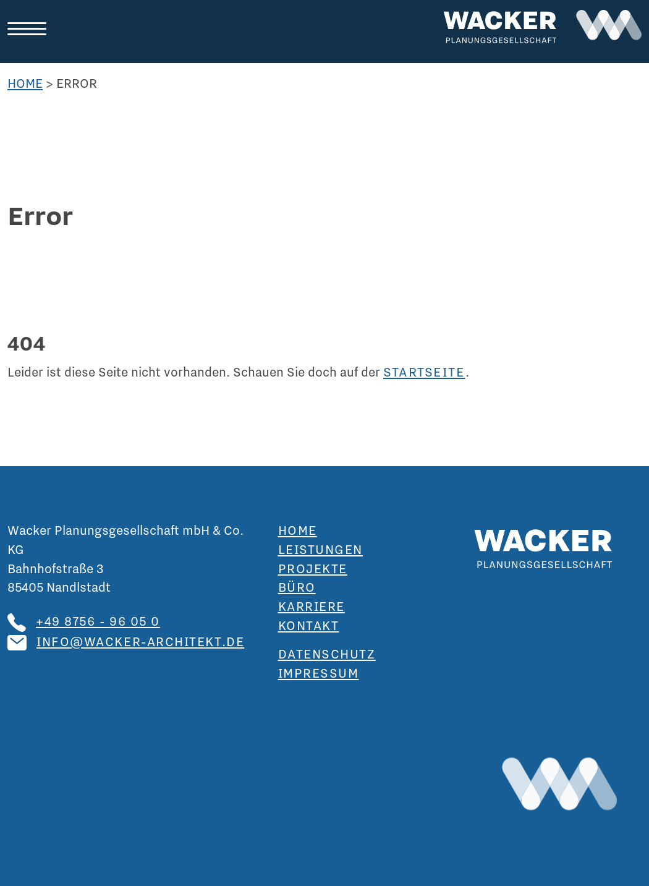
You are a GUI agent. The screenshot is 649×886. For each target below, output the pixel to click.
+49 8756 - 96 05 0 (98, 621)
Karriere (311, 606)
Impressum (318, 673)
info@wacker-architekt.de (140, 641)
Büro (297, 587)
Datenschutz (327, 653)
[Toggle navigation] (31, 29)
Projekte (312, 568)
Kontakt (308, 625)
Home (25, 83)
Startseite (424, 372)
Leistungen (320, 549)
